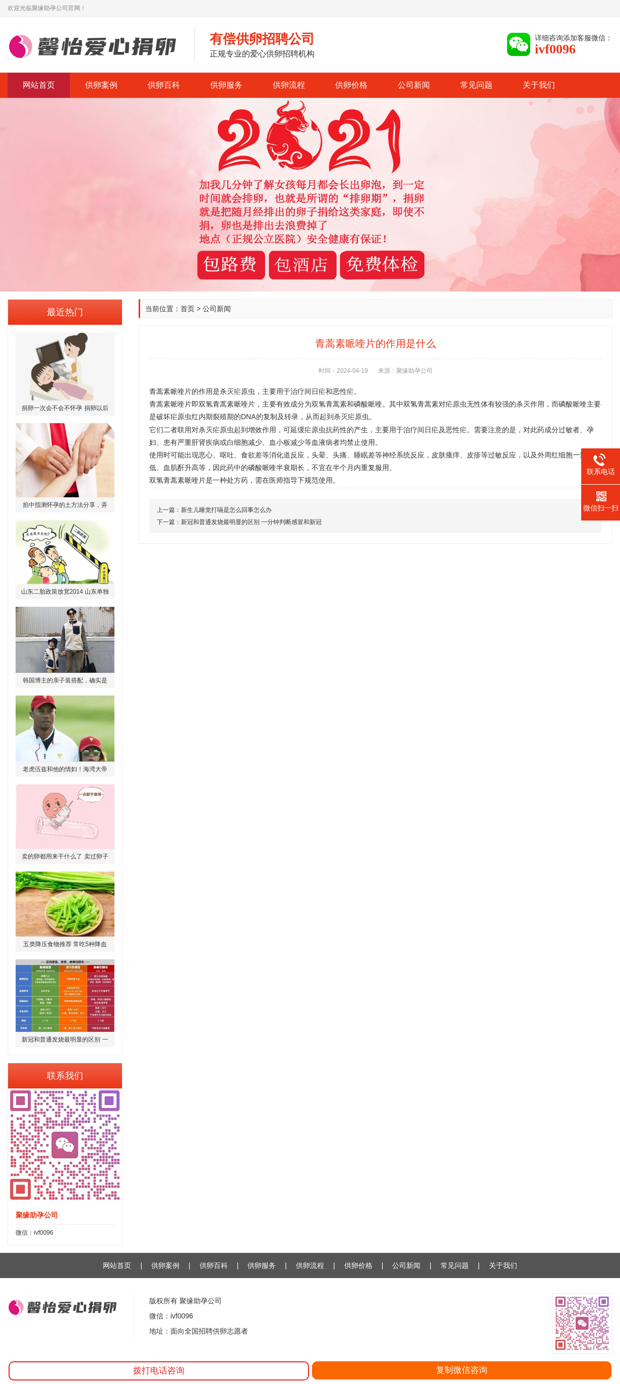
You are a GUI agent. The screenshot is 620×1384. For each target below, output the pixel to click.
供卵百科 (164, 85)
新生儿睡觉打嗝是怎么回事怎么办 (226, 509)
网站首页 (39, 85)
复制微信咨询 (461, 1370)
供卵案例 (101, 85)
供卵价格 (351, 85)
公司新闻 (414, 85)
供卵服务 (226, 85)
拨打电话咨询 (158, 1370)
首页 (187, 309)
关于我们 (539, 85)
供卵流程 (289, 85)
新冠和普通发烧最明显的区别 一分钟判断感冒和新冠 (251, 522)
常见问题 (476, 85)
